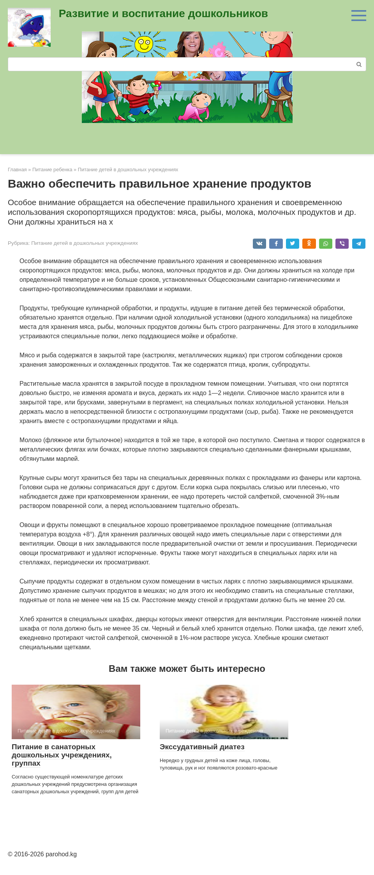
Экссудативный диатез (202, 747)
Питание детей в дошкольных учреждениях (84, 243)
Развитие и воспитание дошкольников (163, 13)
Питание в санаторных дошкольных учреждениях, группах (62, 755)
